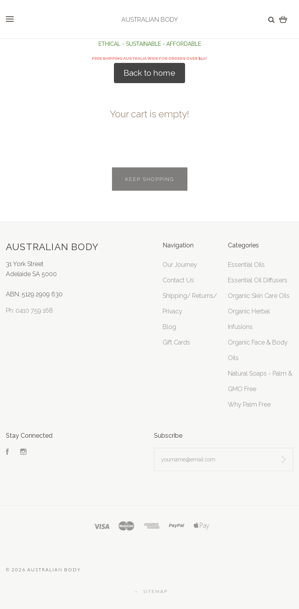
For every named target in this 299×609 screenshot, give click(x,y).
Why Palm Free (249, 404)
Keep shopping (149, 179)
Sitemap (155, 591)
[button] (149, 73)
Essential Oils (246, 264)
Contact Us (178, 280)
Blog (169, 327)
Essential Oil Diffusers (257, 280)
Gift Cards (176, 342)
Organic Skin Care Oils (259, 295)
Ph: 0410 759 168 (29, 310)
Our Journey (180, 264)
